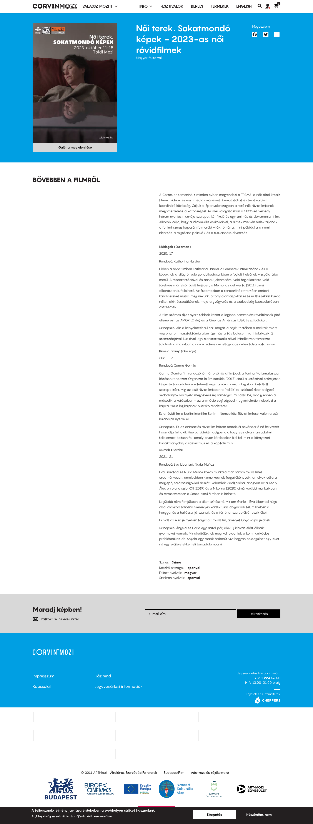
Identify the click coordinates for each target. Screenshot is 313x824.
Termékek (220, 6)
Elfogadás (214, 814)
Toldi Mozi (157, 754)
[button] (269, 6)
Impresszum (43, 676)
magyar (190, 573)
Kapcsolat (42, 686)
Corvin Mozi (74, 717)
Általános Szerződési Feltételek (133, 772)
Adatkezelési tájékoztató (210, 772)
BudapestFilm (174, 772)
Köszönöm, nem (259, 814)
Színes (176, 562)
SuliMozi (157, 735)
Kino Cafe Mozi (157, 717)
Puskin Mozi (74, 735)
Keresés (261, 6)
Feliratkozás (259, 614)
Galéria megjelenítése (75, 147)
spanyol (194, 568)
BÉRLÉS (197, 6)
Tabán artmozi (239, 735)
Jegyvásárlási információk (119, 686)
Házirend (103, 676)
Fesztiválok (171, 6)
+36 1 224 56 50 (267, 678)
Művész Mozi (239, 717)
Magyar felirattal (149, 58)
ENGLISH (244, 6)
